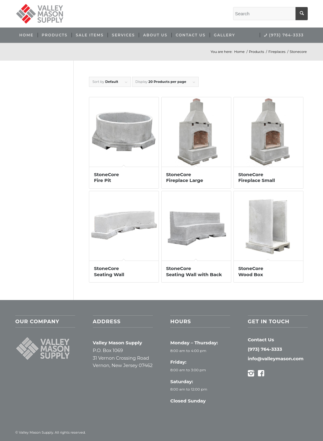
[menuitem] (26, 35)
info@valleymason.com (276, 358)
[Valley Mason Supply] (39, 14)
